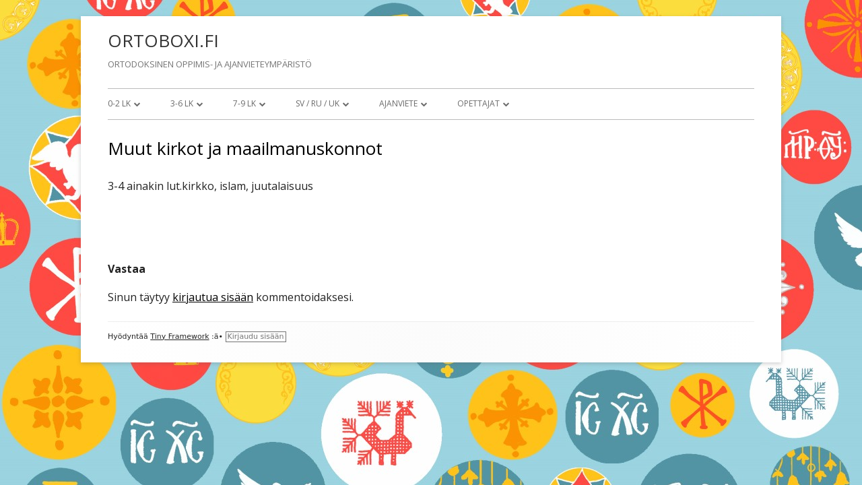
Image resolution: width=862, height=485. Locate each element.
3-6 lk (181, 103)
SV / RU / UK (317, 103)
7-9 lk (244, 103)
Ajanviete (398, 103)
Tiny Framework (179, 336)
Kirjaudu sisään (256, 336)
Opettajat (478, 103)
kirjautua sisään (212, 297)
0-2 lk (119, 103)
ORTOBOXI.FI (163, 40)
